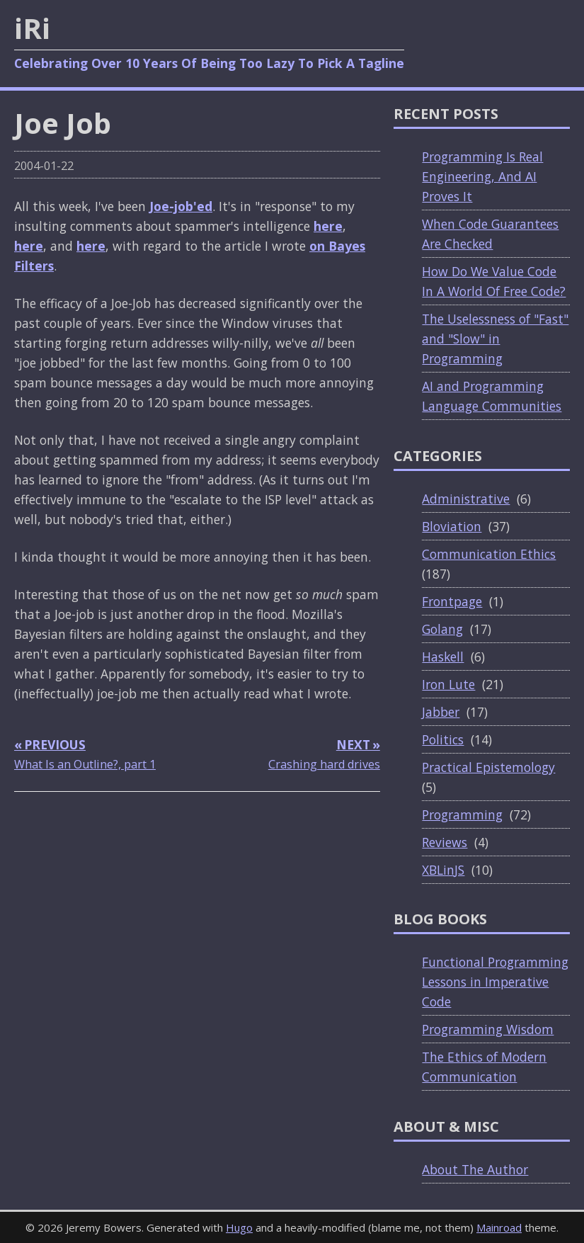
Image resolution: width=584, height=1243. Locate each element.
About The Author (475, 1169)
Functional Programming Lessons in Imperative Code (495, 981)
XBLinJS (443, 869)
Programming (462, 814)
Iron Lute (448, 684)
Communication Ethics (489, 553)
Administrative (466, 498)
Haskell (443, 656)
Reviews (444, 842)
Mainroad (499, 1227)
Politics (443, 739)
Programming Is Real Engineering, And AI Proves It (482, 176)
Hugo (239, 1227)
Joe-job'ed (180, 206)
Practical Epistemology (488, 767)
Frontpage (452, 601)
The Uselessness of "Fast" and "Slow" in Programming (495, 338)
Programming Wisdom (488, 1029)
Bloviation (451, 526)
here (328, 225)
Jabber (440, 711)
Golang (442, 628)
